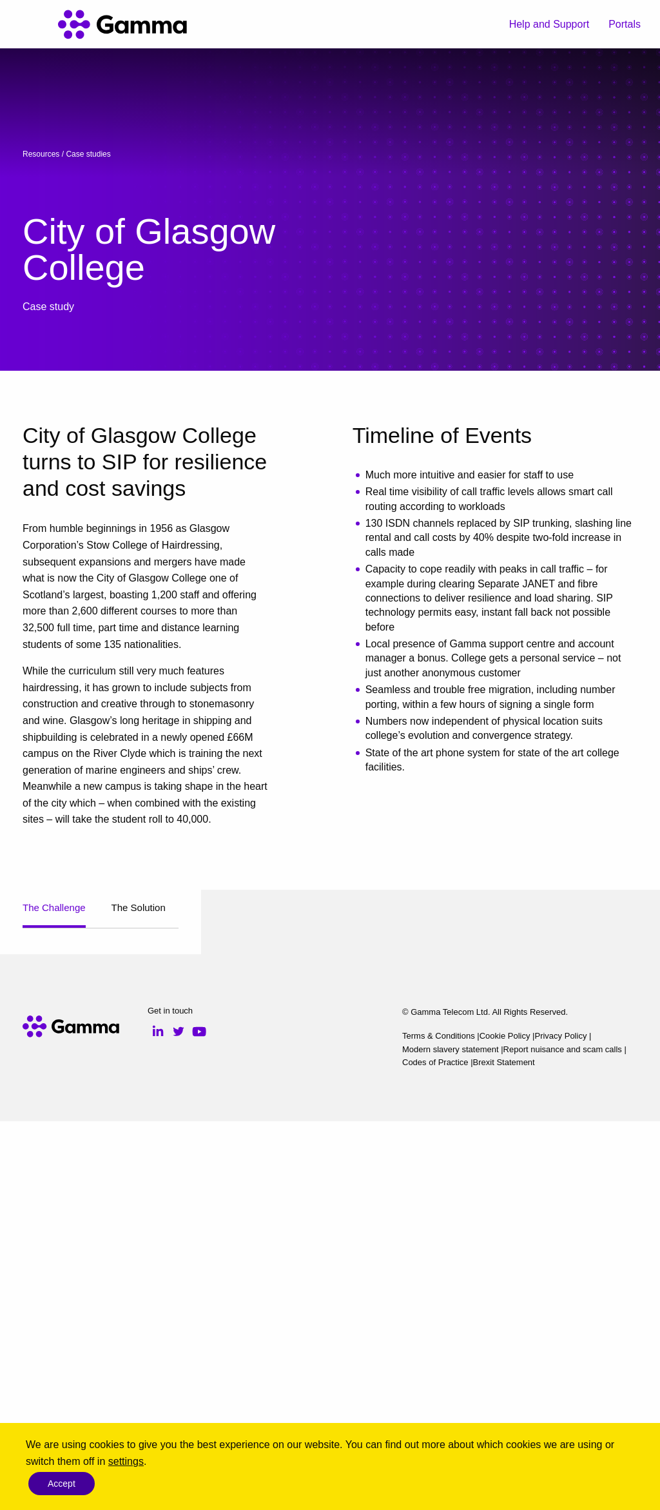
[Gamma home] (122, 24)
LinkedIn (158, 1419)
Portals (624, 24)
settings (126, 1461)
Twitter (178, 1419)
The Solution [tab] (139, 907)
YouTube (199, 1419)
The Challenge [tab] (54, 907)
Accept (61, 1483)
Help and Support (549, 24)
